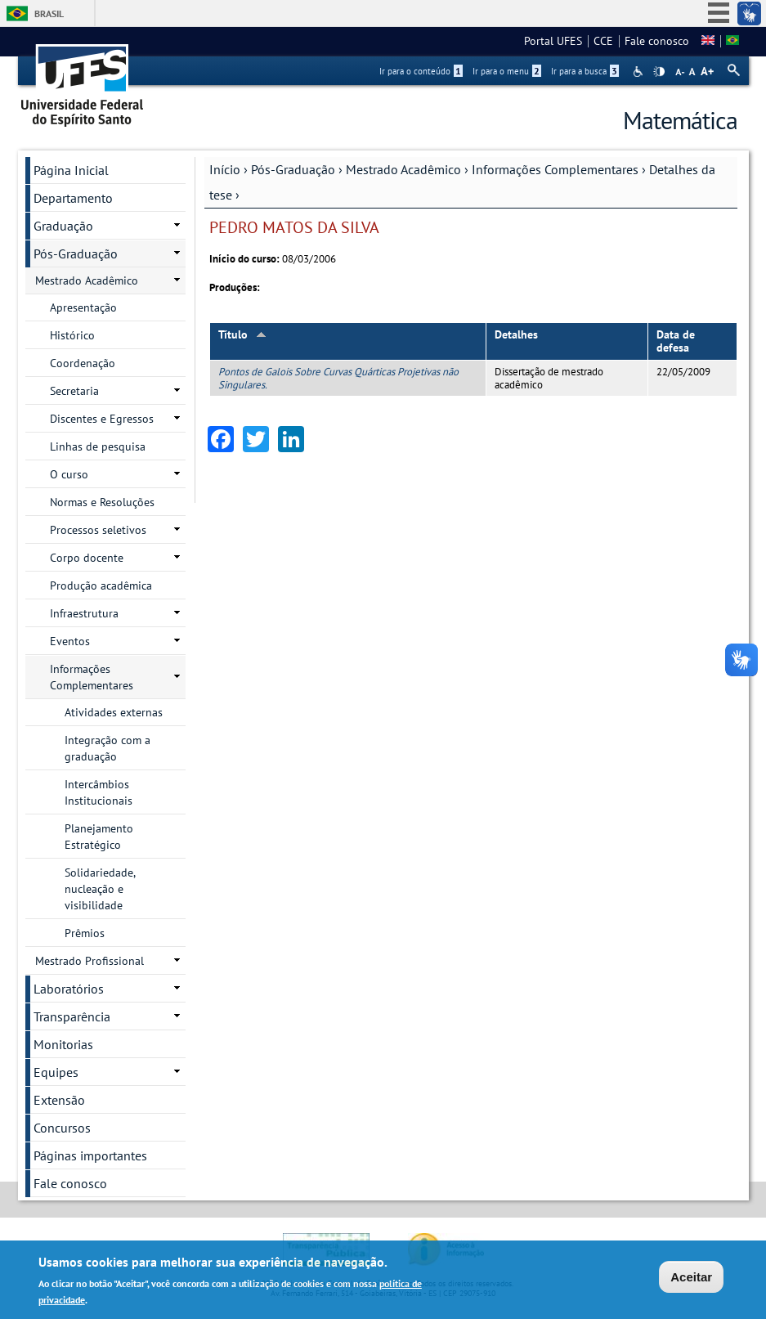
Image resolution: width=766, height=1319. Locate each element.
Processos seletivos (98, 530)
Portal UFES (553, 41)
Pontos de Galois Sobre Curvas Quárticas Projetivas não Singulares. (338, 378)
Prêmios (85, 933)
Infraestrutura (84, 613)
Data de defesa (675, 341)
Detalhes (516, 334)
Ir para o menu (507, 71)
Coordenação (82, 363)
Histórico (72, 335)
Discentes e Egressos (102, 418)
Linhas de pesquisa (98, 446)
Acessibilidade (640, 71)
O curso (69, 474)
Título (242, 334)
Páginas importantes (90, 1155)
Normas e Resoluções (102, 502)
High (659, 72)
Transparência (72, 1016)
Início (224, 169)
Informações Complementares (555, 169)
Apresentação (83, 307)
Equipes (56, 1072)
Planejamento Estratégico (99, 836)
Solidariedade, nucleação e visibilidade (100, 889)
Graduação (63, 226)
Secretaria (74, 391)
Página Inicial (71, 170)
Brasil (49, 13)
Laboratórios (69, 988)
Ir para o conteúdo (421, 71)
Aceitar (691, 1277)
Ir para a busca (585, 71)
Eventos (70, 641)
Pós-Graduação (293, 169)
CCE (603, 41)
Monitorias (63, 1044)
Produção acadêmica (101, 585)
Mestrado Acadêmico (403, 169)
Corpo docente (86, 557)
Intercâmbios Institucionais (98, 792)
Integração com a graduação (107, 748)
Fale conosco (657, 41)
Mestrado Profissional (89, 960)
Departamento (73, 198)
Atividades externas (114, 712)
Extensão (59, 1100)
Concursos (62, 1127)
